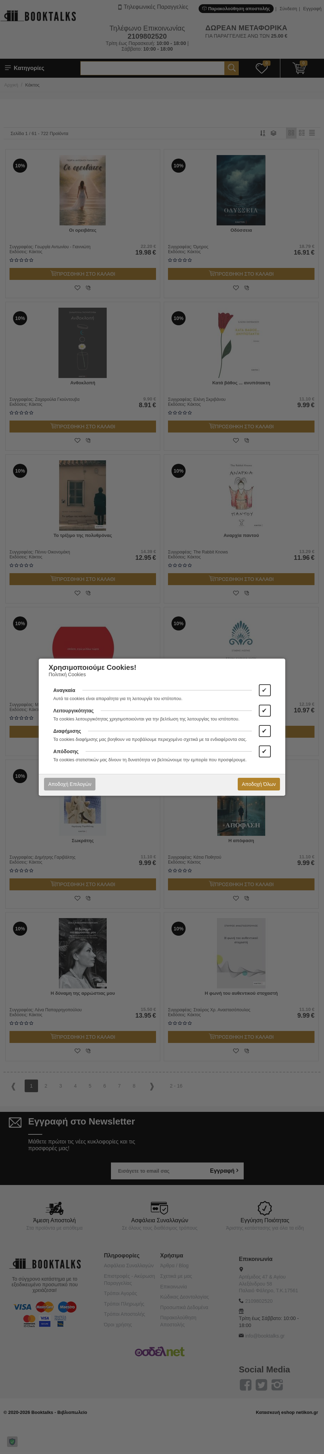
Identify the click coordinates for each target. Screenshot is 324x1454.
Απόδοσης (66, 751)
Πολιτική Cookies (67, 674)
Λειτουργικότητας (73, 710)
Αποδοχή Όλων (259, 784)
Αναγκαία (64, 690)
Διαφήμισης (67, 731)
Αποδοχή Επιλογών (69, 784)
